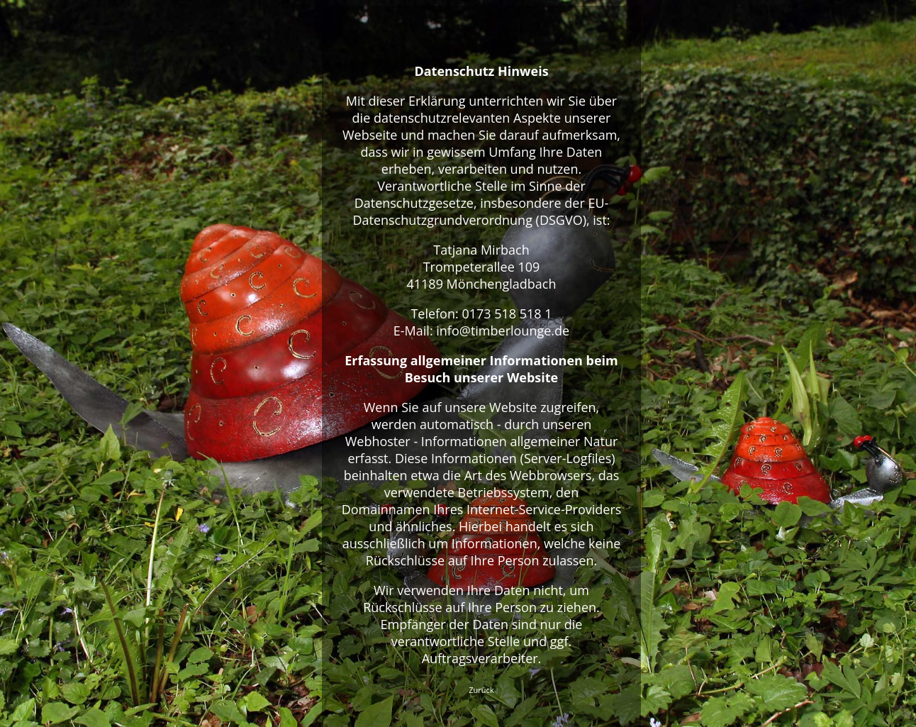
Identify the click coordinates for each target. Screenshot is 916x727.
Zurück (481, 689)
